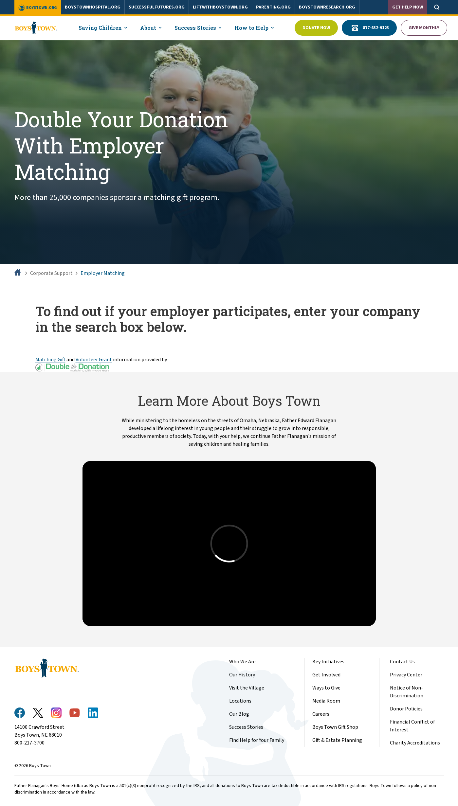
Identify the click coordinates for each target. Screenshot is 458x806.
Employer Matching (103, 273)
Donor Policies (406, 708)
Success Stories (246, 727)
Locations (240, 701)
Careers (320, 714)
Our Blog (239, 714)
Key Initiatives (328, 661)
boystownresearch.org (327, 7)
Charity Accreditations (415, 742)
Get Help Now (407, 7)
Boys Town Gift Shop (335, 727)
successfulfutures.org (157, 7)
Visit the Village (246, 687)
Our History (242, 674)
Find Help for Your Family (256, 740)
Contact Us (402, 661)
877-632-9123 (369, 28)
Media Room (326, 701)
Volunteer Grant (94, 359)
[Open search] (437, 7)
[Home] (18, 273)
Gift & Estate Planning (337, 740)
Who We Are (242, 661)
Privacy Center (406, 674)
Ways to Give (326, 687)
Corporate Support (51, 273)
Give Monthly (424, 28)
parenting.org (273, 7)
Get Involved (326, 674)
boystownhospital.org (92, 7)
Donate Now (316, 28)
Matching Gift (50, 359)
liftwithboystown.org (220, 7)
